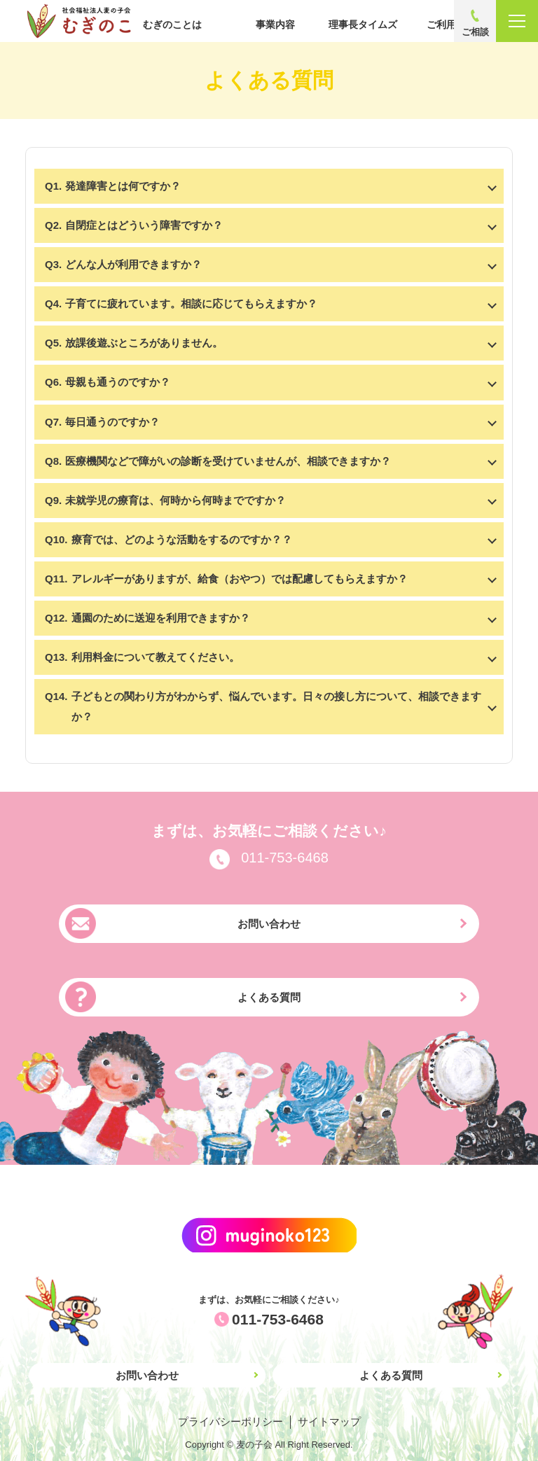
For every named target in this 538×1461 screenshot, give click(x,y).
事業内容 (275, 24)
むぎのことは (172, 24)
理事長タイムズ (363, 24)
